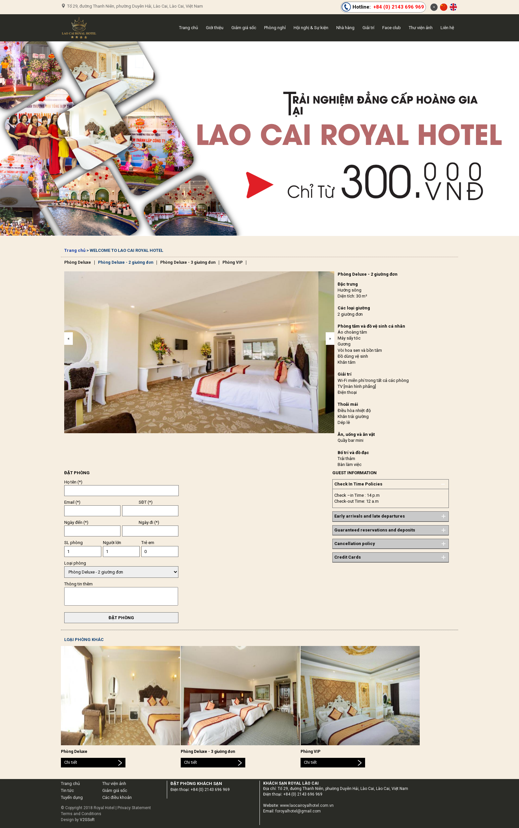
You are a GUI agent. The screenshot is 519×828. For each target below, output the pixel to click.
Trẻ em (147, 542)
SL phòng (73, 542)
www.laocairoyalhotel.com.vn (307, 805)
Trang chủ (74, 250)
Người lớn (112, 542)
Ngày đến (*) (76, 522)
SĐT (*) (146, 502)
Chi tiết (70, 762)
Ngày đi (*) (149, 522)
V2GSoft (87, 819)
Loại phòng (75, 563)
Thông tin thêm (78, 583)
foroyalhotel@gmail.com (298, 811)
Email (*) (72, 502)
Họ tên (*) (73, 482)
